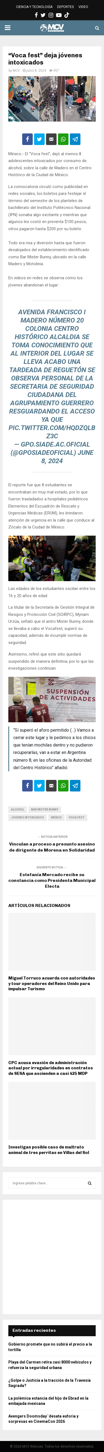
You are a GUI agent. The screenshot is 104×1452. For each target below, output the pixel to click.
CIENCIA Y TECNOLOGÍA (34, 7)
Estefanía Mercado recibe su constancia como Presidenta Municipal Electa (52, 880)
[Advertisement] (52, 1257)
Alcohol (17, 809)
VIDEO (83, 7)
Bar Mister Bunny (44, 809)
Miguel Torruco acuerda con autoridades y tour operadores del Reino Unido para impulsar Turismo (51, 983)
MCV (16, 71)
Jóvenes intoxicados (27, 817)
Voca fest (77, 817)
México (56, 817)
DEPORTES (65, 7)
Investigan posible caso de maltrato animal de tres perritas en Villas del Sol (48, 1150)
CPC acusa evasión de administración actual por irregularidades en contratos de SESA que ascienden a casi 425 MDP (50, 1068)
